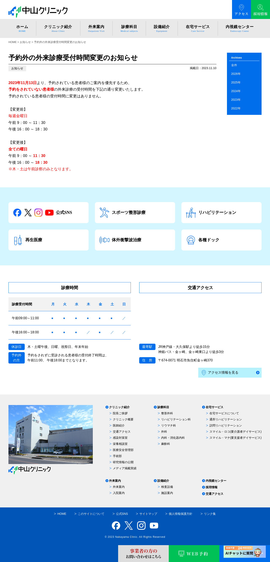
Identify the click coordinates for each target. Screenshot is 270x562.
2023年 (236, 99)
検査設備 (167, 486)
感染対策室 (120, 437)
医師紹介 (119, 425)
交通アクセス (122, 431)
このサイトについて (91, 513)
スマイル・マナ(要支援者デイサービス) (235, 437)
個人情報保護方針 (180, 513)
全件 (234, 65)
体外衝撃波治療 (120, 240)
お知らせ (17, 68)
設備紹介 (163, 480)
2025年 (236, 82)
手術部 (117, 456)
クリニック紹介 (119, 407)
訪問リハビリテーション (225, 425)
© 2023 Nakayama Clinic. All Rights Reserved (135, 536)
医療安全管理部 (123, 450)
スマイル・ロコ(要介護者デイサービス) (235, 431)
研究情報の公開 (123, 462)
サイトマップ (148, 513)
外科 (164, 431)
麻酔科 (165, 443)
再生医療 (27, 240)
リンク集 (210, 513)
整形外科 (167, 413)
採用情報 (211, 487)
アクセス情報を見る (220, 372)
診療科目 (163, 407)
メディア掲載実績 (124, 468)
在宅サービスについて (224, 413)
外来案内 (115, 480)
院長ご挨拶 (120, 413)
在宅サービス (214, 407)
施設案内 (167, 493)
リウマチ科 (168, 425)
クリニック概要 (123, 419)
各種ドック (202, 240)
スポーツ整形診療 (122, 212)
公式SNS (42, 212)
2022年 (236, 108)
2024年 (236, 91)
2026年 (236, 73)
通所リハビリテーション (225, 419)
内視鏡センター (216, 480)
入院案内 (119, 493)
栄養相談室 (120, 443)
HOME (12, 42)
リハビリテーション (211, 212)
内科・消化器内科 (173, 437)
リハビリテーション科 (176, 419)
